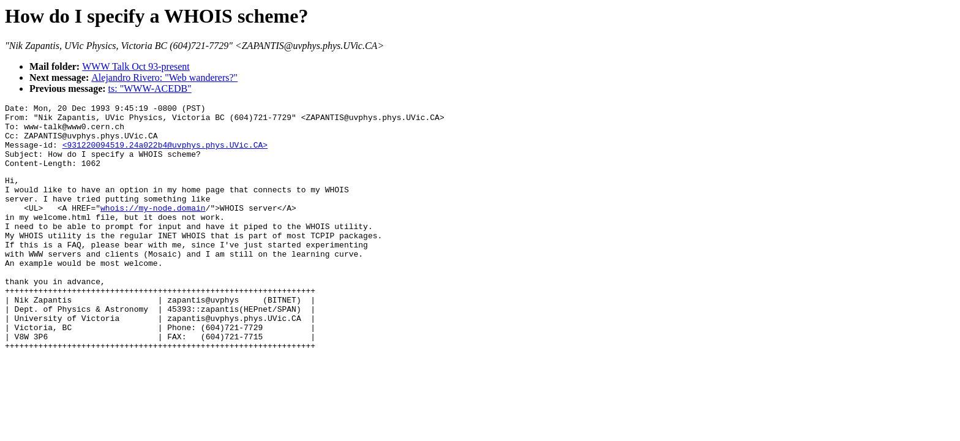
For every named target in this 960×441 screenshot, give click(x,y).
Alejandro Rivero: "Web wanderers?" (164, 77)
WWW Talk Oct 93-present (136, 66)
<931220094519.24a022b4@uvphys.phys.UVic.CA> (165, 153)
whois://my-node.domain (153, 227)
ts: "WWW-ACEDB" (150, 88)
